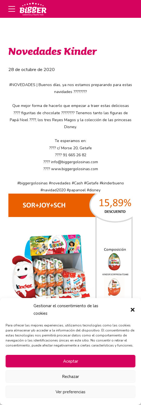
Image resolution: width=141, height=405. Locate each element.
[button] (132, 310)
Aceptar (70, 361)
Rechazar (70, 376)
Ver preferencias (70, 392)
